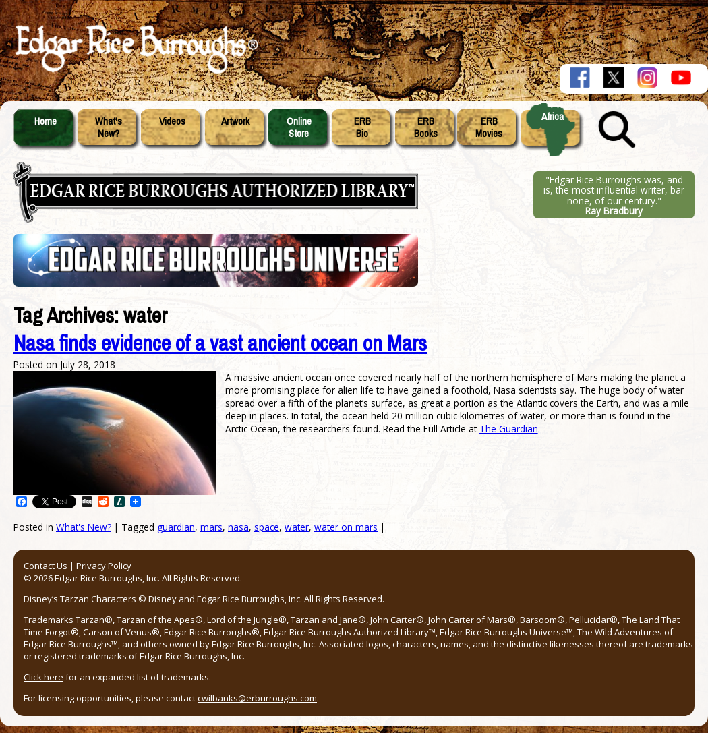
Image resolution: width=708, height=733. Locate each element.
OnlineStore (299, 127)
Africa (552, 116)
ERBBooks (426, 127)
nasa (238, 527)
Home (45, 121)
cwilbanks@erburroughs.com (257, 698)
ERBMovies (488, 127)
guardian (176, 527)
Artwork (235, 121)
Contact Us (45, 566)
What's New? (83, 527)
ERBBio (362, 127)
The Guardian (508, 428)
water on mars (346, 527)
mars (211, 527)
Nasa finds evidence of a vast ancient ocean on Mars (220, 343)
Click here (43, 677)
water (297, 527)
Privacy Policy (103, 566)
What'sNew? (108, 127)
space (266, 527)
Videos (172, 121)
